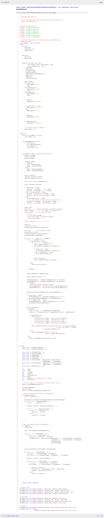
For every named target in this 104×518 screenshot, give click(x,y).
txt (98, 515)
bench (76, 7)
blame (54, 12)
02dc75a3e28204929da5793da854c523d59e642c (41, 7)
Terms (16, 515)
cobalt (18, 7)
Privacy (13, 515)
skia (71, 7)
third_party (65, 7)
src (60, 7)
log (50, 12)
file (46, 12)
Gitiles (8, 515)
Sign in (101, 2)
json (101, 515)
